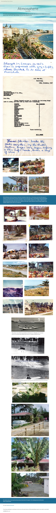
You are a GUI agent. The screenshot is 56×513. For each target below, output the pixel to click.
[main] (28, 9)
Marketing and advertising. (10, 505)
